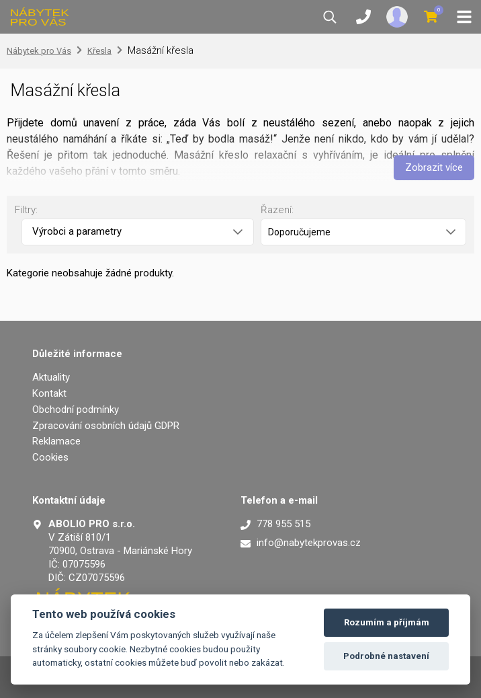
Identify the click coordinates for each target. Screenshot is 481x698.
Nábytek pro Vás (39, 51)
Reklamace (56, 441)
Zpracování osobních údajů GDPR (105, 426)
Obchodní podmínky (75, 409)
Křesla (99, 51)
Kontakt (49, 393)
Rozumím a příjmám (386, 622)
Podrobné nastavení (386, 656)
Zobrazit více (434, 167)
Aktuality (51, 377)
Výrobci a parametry (137, 231)
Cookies (50, 457)
